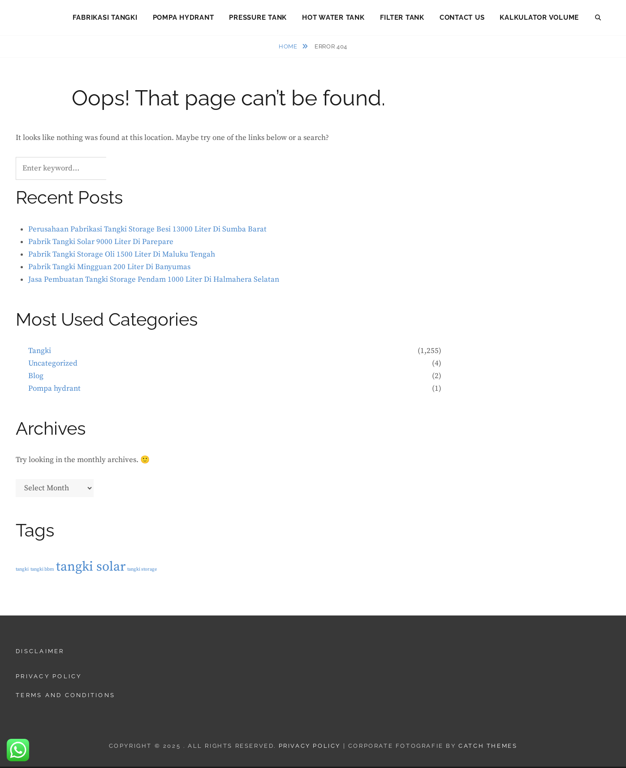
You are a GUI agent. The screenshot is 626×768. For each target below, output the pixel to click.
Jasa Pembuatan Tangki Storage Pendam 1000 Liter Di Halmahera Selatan (153, 281)
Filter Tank (402, 18)
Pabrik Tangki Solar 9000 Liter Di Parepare (100, 243)
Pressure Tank (258, 18)
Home (289, 47)
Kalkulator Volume (539, 18)
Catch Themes (487, 747)
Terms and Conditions (65, 696)
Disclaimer (40, 652)
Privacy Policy (49, 677)
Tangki (39, 352)
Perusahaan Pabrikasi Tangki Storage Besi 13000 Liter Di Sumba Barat (147, 231)
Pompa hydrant (54, 390)
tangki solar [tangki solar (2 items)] (90, 568)
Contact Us (462, 18)
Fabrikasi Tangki (105, 18)
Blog (35, 377)
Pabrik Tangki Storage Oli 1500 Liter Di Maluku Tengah (121, 256)
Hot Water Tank (333, 18)
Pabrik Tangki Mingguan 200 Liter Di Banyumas (109, 268)
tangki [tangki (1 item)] (22, 570)
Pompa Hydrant (183, 18)
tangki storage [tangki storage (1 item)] (142, 570)
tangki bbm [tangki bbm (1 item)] (42, 570)
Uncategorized (53, 365)
